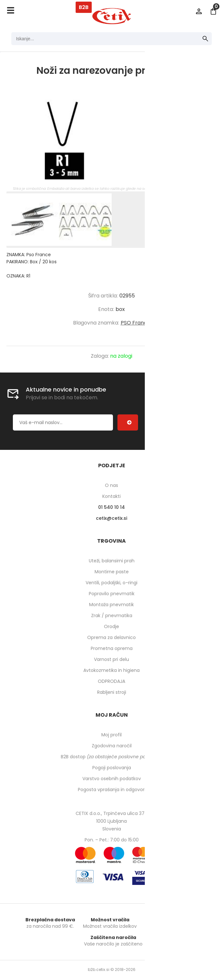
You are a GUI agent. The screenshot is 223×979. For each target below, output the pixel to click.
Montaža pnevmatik (111, 604)
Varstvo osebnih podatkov (111, 778)
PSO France (135, 322)
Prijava (198, 11)
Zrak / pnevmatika (111, 615)
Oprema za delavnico (111, 637)
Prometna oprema (112, 648)
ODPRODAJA (111, 681)
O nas (111, 485)
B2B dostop (111, 756)
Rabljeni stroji (111, 692)
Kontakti (111, 496)
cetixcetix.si (111, 518)
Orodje (111, 626)
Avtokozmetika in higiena (111, 670)
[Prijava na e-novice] (127, 422)
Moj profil (111, 735)
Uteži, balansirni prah (112, 560)
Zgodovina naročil (112, 745)
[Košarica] (213, 11)
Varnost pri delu (111, 659)
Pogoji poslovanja (111, 767)
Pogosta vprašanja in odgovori (111, 789)
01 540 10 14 (111, 507)
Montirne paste (112, 571)
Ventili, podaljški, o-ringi (111, 582)
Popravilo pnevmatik (112, 593)
